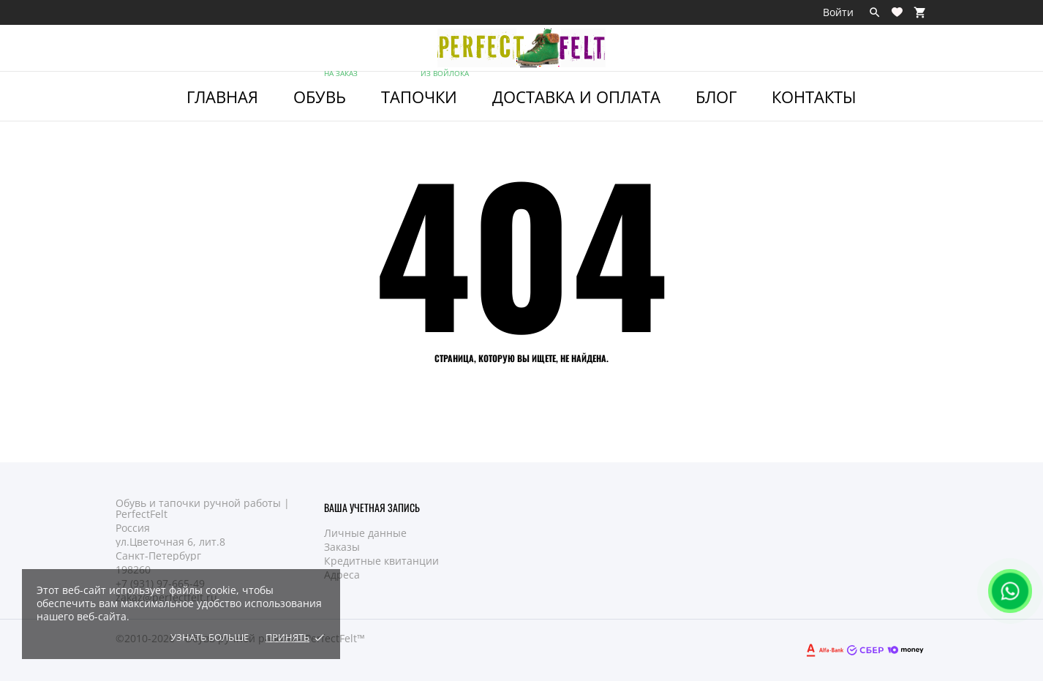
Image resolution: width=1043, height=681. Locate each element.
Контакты (814, 97)
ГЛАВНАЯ (222, 97)
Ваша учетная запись (372, 507)
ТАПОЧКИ (426, 90)
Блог (716, 97)
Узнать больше (209, 637)
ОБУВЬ (326, 90)
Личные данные (365, 533)
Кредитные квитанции (381, 561)
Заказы (342, 547)
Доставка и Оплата (576, 97)
